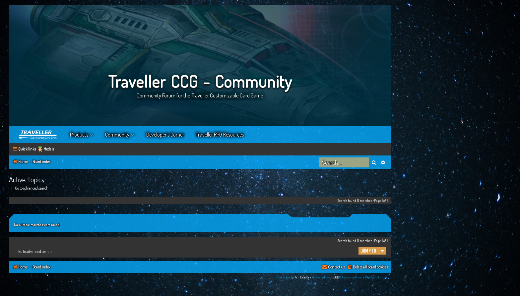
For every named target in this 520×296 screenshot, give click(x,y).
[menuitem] (367, 267)
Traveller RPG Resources (220, 134)
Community (117, 134)
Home (38, 135)
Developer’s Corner (165, 134)
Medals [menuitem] (48, 149)
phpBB (334, 277)
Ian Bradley (303, 277)
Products (79, 134)
